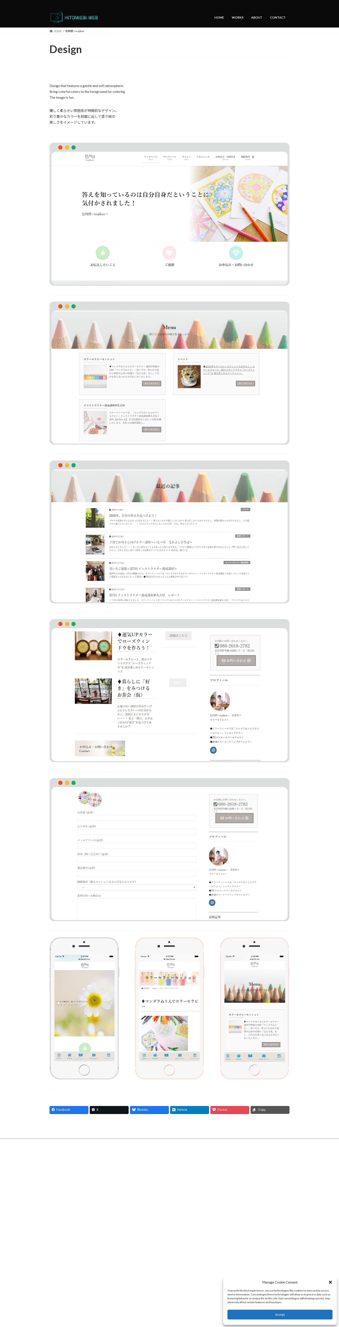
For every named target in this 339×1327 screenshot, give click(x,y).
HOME (58, 1142)
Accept (280, 1314)
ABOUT (92, 1142)
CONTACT (111, 1142)
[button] (330, 1282)
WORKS (74, 1142)
